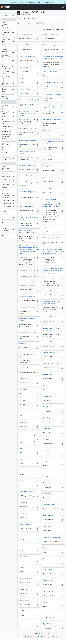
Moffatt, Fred (8, 117)
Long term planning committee (52, 94)
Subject (4, 217)
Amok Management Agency (26, 491)
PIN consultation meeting (50, 72)
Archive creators (5, 97)
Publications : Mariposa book (51, 363)
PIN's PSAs (46, 227)
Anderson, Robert (48, 526)
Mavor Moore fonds (8, 77)
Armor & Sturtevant (24, 600)
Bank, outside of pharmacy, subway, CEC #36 (53, 142)
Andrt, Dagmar (23, 535)
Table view (48, 23)
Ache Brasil (22, 400)
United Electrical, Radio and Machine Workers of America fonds (8, 52)
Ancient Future (23, 502)
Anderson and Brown (25, 524)
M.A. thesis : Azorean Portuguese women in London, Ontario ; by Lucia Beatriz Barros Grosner (53, 251)
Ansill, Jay (21, 567)
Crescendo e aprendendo (26, 206)
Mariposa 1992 (23, 343)
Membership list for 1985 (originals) (29, 100)
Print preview (22, 23)
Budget (21, 78)
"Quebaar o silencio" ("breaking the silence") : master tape (28, 177)
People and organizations (7, 159)
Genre (4, 223)
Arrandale (21, 611)
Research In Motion (8, 149)
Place (4, 212)
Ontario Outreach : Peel (25, 34)
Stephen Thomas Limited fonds (8, 66)
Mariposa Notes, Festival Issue (27, 332)
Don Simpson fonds (8, 72)
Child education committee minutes (53, 82)
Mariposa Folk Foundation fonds (8, 32)
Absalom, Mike (47, 396)
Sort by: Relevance (45, 26)
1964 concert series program (27, 296)
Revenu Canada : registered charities (53, 45)
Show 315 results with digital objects (54, 29)
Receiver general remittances (27, 56)
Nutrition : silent (47, 188)
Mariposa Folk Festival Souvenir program (27, 319)
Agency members (24, 67)
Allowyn (21, 481)
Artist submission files (25, 379)
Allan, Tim (46, 450)
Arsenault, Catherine (49, 613)
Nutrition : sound (48, 177)
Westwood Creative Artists (8, 144)
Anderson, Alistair (48, 515)
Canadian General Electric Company (8, 121)
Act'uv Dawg (46, 418)
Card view (40, 23)
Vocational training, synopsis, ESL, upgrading (52, 106)
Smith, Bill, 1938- (8, 207)
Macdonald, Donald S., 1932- (8, 107)
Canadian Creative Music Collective (8, 189)
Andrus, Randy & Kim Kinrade (51, 537)
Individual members (24, 89)
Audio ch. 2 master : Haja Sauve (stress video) (27, 152)
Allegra (21, 459)
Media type (6, 236)
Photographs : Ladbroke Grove (51, 238)
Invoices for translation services (52, 119)
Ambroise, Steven (48, 483)
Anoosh (45, 559)
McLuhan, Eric (8, 184)
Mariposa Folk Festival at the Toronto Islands (51, 329)
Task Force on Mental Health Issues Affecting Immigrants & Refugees (53, 57)
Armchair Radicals (48, 591)
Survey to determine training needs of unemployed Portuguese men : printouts (29, 113)
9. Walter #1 (46, 131)
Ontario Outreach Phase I (50, 34)
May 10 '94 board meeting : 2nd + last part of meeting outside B (28, 231)
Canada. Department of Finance (8, 168)
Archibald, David (23, 589)
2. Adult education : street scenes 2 (28, 128)
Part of (4, 16)
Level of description (6, 229)
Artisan (21, 622)
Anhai (44, 548)
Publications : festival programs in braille (28, 355)
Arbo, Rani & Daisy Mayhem (26, 578)
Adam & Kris (22, 422)
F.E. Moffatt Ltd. (8, 132)
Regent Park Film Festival (8, 127)
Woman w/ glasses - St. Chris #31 (28, 140)
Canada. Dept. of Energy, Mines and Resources (8, 195)
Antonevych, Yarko (48, 569)
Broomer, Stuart (8, 204)
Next (57, 636)
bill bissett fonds (8, 61)
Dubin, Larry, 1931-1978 (8, 180)
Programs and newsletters (26, 285)
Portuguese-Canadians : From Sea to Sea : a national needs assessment (29, 271)
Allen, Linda (22, 470)
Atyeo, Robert (47, 624)
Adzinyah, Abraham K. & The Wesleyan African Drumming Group (29, 434)
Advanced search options (27, 18)
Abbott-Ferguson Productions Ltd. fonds (8, 25)
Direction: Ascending (58, 26)
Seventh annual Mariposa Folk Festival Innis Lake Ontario (51, 302)
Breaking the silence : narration (52, 166)
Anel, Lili (21, 546)
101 (44, 385)
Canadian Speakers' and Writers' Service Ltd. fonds (8, 41)
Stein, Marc (8, 153)
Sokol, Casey (8, 173)
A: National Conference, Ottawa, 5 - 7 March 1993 (29, 218)
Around (45, 602)
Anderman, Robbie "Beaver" (51, 504)
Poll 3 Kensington (48, 155)
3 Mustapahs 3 (23, 389)
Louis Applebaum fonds (8, 90)
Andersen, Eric (23, 513)
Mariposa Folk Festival (49, 291)
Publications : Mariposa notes (27, 368)
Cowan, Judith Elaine (8, 112)
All (3, 19)
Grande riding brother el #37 (27, 165)
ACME (20, 411)
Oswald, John (8, 201)
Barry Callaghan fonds (8, 83)
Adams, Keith (47, 428)
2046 (52, 636)
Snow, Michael (8, 176)
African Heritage (47, 439)
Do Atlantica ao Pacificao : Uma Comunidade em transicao (27, 192)
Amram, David (47, 494)
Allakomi (21, 448)
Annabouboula (23, 556)
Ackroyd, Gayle (47, 407)
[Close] (64, 2)
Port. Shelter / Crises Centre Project (29, 45)
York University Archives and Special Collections (8, 137)
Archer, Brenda (47, 580)
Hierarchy (31, 23)
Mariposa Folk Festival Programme (28, 307)
